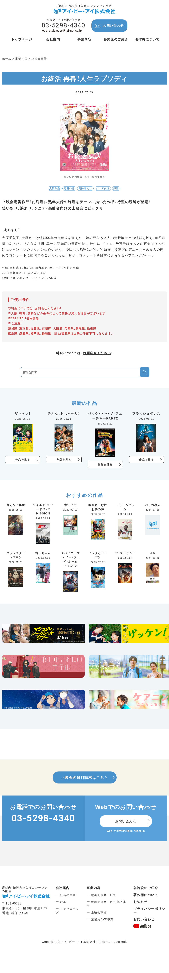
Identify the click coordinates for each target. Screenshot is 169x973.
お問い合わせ (113, 25)
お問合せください (97, 352)
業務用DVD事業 (102, 920)
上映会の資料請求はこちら (84, 777)
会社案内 (63, 888)
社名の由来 (68, 895)
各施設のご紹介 (145, 888)
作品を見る (22, 460)
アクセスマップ (67, 911)
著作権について (145, 894)
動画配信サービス (103, 895)
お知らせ (140, 901)
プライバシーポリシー (149, 910)
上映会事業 (99, 913)
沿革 (63, 902)
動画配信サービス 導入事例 (106, 904)
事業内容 (94, 888)
